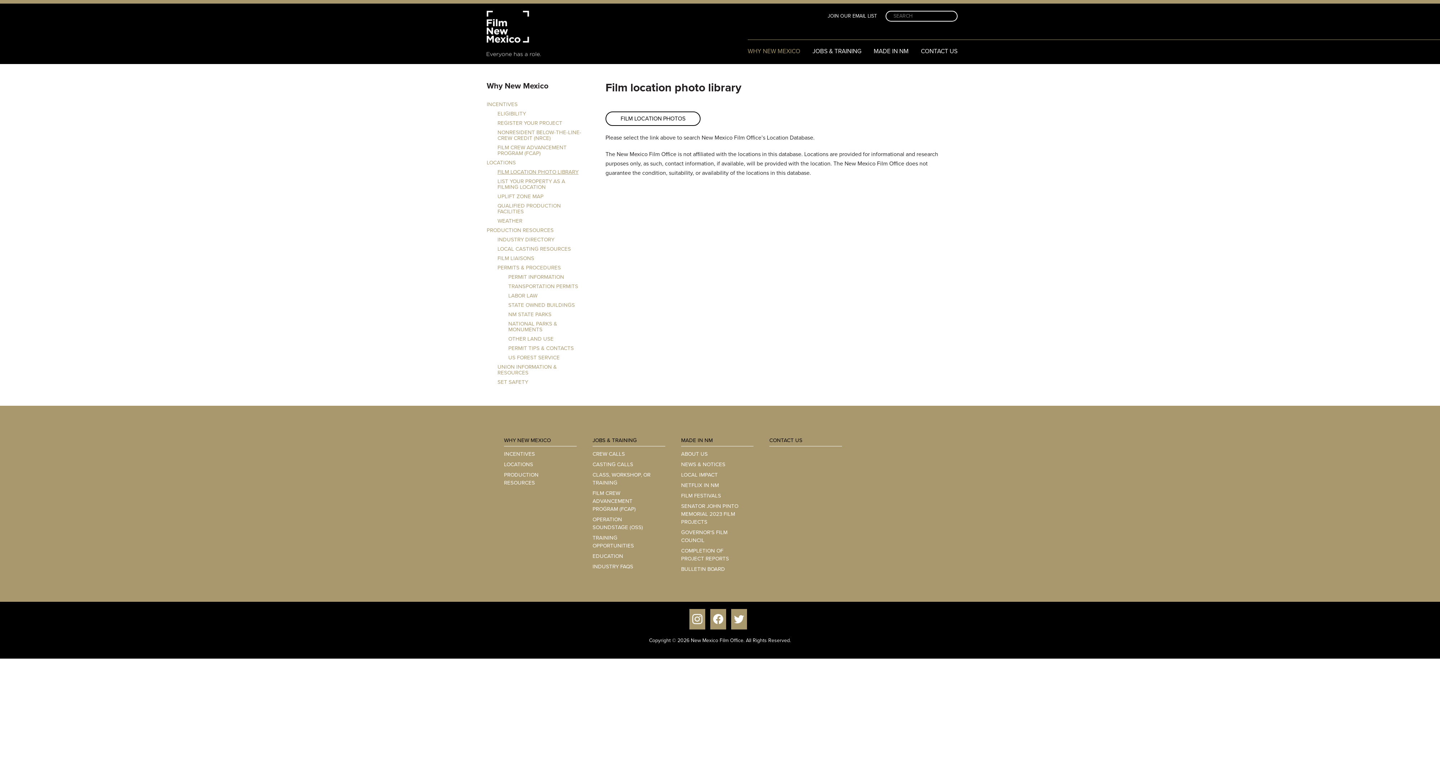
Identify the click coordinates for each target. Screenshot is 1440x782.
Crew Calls (609, 454)
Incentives (502, 104)
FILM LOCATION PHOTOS (653, 118)
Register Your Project (530, 123)
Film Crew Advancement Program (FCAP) (532, 150)
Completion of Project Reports (705, 555)
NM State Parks (530, 314)
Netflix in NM (700, 485)
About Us (694, 454)
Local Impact (699, 475)
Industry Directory (526, 239)
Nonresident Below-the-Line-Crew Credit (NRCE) (539, 135)
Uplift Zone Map (521, 196)
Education (608, 556)
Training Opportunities (613, 542)
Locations (501, 162)
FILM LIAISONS (516, 258)
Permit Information (536, 277)
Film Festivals (701, 496)
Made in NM (891, 51)
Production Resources (520, 230)
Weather (510, 221)
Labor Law (522, 296)
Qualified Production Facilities (529, 208)
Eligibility (512, 114)
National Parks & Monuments (532, 326)
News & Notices (703, 464)
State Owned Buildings (541, 305)
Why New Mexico (774, 51)
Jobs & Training (837, 51)
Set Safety (513, 382)
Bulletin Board (703, 569)
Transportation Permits (543, 286)
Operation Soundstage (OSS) (618, 523)
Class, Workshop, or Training (622, 479)
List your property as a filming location (531, 184)
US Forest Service (534, 357)
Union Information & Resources (527, 370)
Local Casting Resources (534, 249)
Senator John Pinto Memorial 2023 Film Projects (709, 514)
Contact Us (939, 51)
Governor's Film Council (704, 536)
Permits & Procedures (529, 267)
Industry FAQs (613, 566)
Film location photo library (538, 172)
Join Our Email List (852, 16)
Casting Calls (613, 464)
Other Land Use (531, 339)
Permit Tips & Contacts (541, 348)
